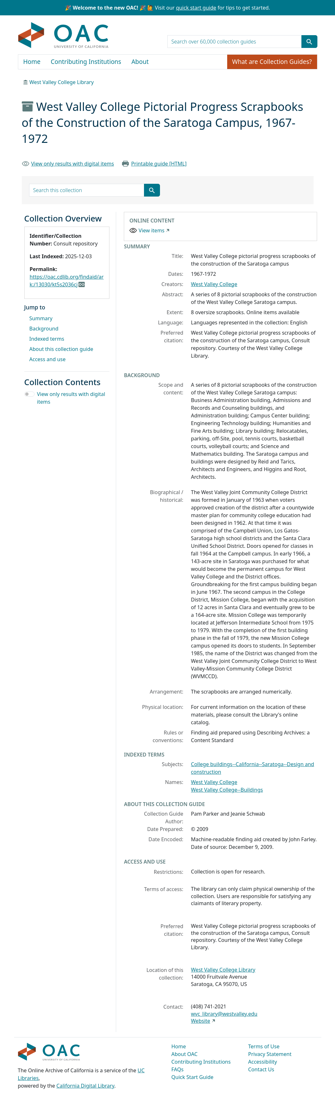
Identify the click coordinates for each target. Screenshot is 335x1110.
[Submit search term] (309, 41)
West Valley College (214, 284)
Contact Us (261, 1069)
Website (200, 1020)
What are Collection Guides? (272, 62)
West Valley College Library (61, 82)
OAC (63, 35)
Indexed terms (46, 338)
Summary (40, 318)
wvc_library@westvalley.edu (224, 1013)
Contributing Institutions (86, 62)
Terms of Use (264, 1046)
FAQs (177, 1069)
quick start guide (196, 7)
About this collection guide (61, 349)
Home (32, 62)
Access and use (47, 359)
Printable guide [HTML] (159, 163)
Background (44, 328)
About (140, 62)
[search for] (234, 41)
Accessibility (262, 1061)
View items (151, 230)
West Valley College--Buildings (227, 789)
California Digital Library (85, 1085)
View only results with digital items (72, 163)
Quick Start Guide (192, 1077)
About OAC (184, 1054)
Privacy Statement (270, 1054)
